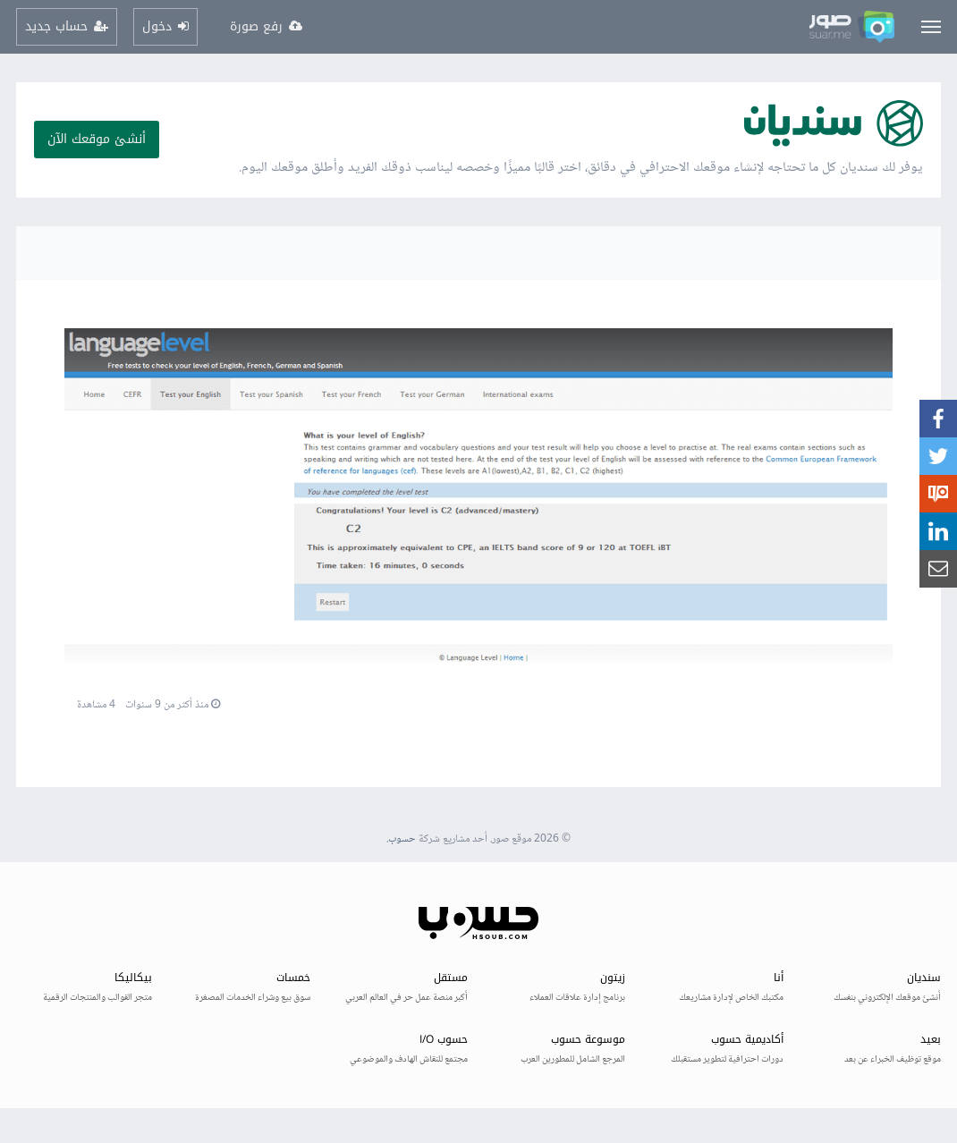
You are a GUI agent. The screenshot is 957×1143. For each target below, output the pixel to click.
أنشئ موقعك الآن (96, 139)
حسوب (402, 839)
